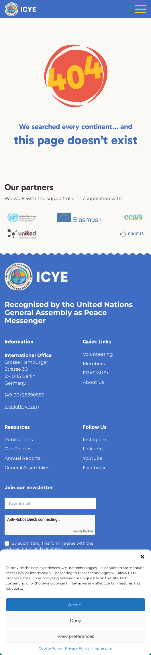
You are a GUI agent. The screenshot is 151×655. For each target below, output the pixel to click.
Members (94, 363)
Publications (19, 439)
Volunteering (98, 354)
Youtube (93, 458)
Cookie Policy (50, 648)
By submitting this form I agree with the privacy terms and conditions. (49, 546)
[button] (142, 557)
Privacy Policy (77, 648)
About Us (93, 382)
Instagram (94, 439)
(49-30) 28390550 (24, 395)
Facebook (94, 467)
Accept (75, 604)
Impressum (102, 648)
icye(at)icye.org (22, 406)
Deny (75, 620)
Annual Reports (22, 458)
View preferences (75, 636)
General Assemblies (27, 467)
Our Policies (18, 448)
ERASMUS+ (96, 373)
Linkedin (93, 448)
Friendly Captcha (83, 531)
